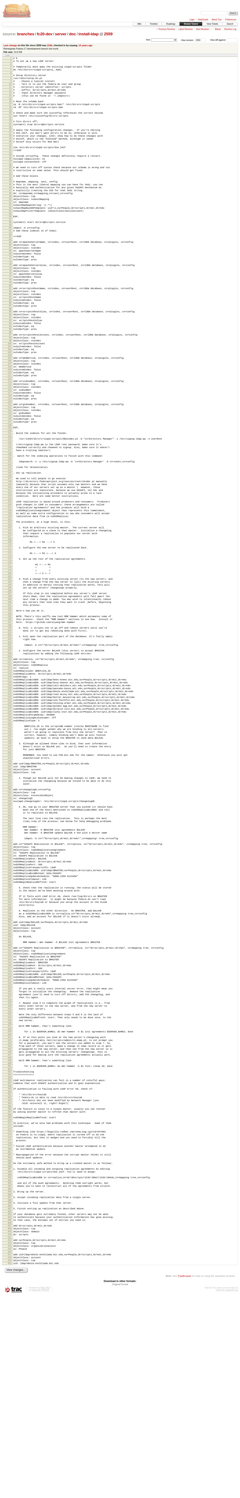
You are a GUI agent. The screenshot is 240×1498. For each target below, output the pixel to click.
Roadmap (170, 24)
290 (9, 1033)
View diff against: (224, 40)
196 (9, 714)
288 (9, 1027)
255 (9, 914)
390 (9, 1366)
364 (9, 1281)
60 (10, 256)
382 (9, 1340)
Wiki (139, 24)
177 (9, 649)
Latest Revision (185, 29)
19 (10, 119)
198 (9, 721)
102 (9, 400)
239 (9, 860)
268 (9, 958)
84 (10, 338)
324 (9, 1148)
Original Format (120, 1486)
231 (9, 834)
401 (9, 1401)
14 (10, 102)
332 (9, 1176)
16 (10, 109)
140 (9, 528)
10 (10, 88)
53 (10, 233)
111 (9, 431)
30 (10, 156)
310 (9, 1099)
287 (9, 1023)
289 (9, 1030)
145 (9, 543)
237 (9, 854)
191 (9, 697)
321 (9, 1138)
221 (9, 798)
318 (9, 1128)
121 (9, 465)
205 (9, 743)
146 (9, 547)
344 (9, 1215)
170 (9, 628)
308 (9, 1093)
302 (9, 1073)
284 (9, 1013)
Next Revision (202, 29)
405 (9, 1414)
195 (9, 710)
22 (10, 129)
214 (9, 773)
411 (9, 1434)
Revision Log (230, 29)
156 (9, 581)
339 (9, 1198)
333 (9, 1178)
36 (10, 175)
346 (9, 1222)
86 (10, 345)
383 (9, 1343)
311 (9, 1103)
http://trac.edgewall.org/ (227, 1492)
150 (9, 560)
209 (9, 756)
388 (9, 1359)
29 (10, 152)
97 (10, 382)
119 (9, 458)
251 (9, 901)
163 (9, 605)
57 (10, 247)
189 (9, 690)
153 (9, 571)
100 (9, 393)
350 (9, 1235)
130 (9, 496)
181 (9, 664)
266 (9, 951)
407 (9, 1420)
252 (9, 904)
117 (9, 451)
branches (25, 34)
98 (10, 386)
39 (10, 185)
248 (9, 891)
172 (9, 634)
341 (9, 1204)
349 (9, 1232)
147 (9, 550)
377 (9, 1324)
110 (9, 427)
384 (9, 1347)
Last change (10, 45)
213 (9, 770)
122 (9, 468)
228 (9, 823)
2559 (108, 34)
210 (9, 759)
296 (9, 1054)
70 (10, 289)
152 (9, 567)
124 (9, 475)
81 (10, 327)
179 (9, 657)
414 (9, 1444)
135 (9, 511)
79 (10, 321)
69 (10, 286)
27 (10, 145)
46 (10, 208)
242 (9, 871)
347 (9, 1226)
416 (9, 1451)
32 (10, 162)
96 (10, 379)
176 (9, 647)
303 (9, 1077)
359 (9, 1264)
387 (9, 1356)
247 (9, 887)
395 (9, 1382)
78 (10, 317)
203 (9, 737)
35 (10, 172)
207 (9, 749)
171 (9, 631)
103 (9, 403)
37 (10, 179)
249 (9, 894)
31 (10, 159)
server (60, 34)
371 (9, 1303)
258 (9, 925)
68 (10, 282)
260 (9, 932)
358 (9, 1261)
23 (10, 132)
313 (9, 1110)
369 (9, 1297)
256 (9, 917)
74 (10, 303)
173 (9, 637)
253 (9, 908)
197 (9, 717)
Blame (218, 29)
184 (9, 673)
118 (9, 455)
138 (9, 522)
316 (9, 1120)
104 (9, 407)
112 (9, 434)
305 (9, 1084)
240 (9, 864)
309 (9, 1096)
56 (10, 243)
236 (9, 851)
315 (9, 1117)
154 (9, 574)
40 (10, 189)
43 (10, 199)
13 (10, 99)
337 (9, 1192)
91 (10, 362)
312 (9, 1106)
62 (10, 263)
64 (10, 269)
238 (9, 858)
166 (9, 615)
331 (9, 1172)
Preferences (230, 19)
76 (10, 310)
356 (9, 1254)
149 (9, 557)
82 (10, 330)
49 (10, 219)
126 (9, 483)
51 (10, 226)
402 (9, 1404)
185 (9, 677)
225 (9, 812)
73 (10, 299)
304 (9, 1080)
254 (9, 911)
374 (9, 1313)
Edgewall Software (40, 1492)
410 (9, 1431)
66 (10, 275)
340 (9, 1202)
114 (9, 441)
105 (9, 410)
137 (9, 518)
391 (9, 1369)
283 (9, 1009)
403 (9, 1407)
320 (9, 1135)
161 (9, 598)
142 (9, 534)
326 (9, 1155)
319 (9, 1131)
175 (9, 643)
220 (9, 795)
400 (9, 1398)
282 (9, 1006)
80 (10, 324)
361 (9, 1270)
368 (9, 1294)
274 (9, 977)
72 (10, 297)
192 (9, 701)
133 (9, 505)
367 (9, 1291)
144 (9, 541)
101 (9, 396)
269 (9, 961)
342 (9, 1208)
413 (9, 1441)
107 (9, 417)
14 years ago (86, 45)
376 (9, 1320)
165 (9, 611)
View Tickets (212, 24)
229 (9, 827)
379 (9, 1330)
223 (9, 805)
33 (10, 166)
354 (9, 1248)
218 (9, 787)
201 (9, 730)
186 (9, 681)
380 (9, 1334)
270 (9, 965)
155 (9, 577)
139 (9, 524)
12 (10, 95)
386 (9, 1353)
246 (9, 884)
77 (10, 314)
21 (10, 126)
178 (9, 653)
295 (9, 1050)
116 (9, 448)
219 (9, 791)
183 (9, 670)
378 (9, 1327)
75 (10, 306)
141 (9, 531)
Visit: (148, 40)
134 (9, 508)
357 (9, 1258)
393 (9, 1376)
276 (9, 984)
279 (9, 995)
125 (9, 479)
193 (9, 704)
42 (10, 195)
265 (9, 948)
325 (9, 1152)
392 (9, 1372)
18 (10, 116)
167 (9, 618)
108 (9, 420)
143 (9, 537)
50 (10, 223)
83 (10, 334)
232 (9, 837)
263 (9, 941)
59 (10, 253)
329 (9, 1165)
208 (9, 753)
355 (9, 1251)
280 (9, 998)
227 (9, 819)
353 (9, 1244)
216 (9, 780)
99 (10, 389)
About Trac (217, 19)
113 (9, 437)
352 (9, 1242)
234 (9, 843)
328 (9, 1162)
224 (9, 809)
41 (10, 192)
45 (10, 205)
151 (9, 564)
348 (9, 1229)
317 (9, 1124)
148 (9, 553)
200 (9, 727)
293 (9, 1043)
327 (9, 1159)
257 (9, 921)
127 (9, 486)
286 (9, 1020)
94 (10, 372)
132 (9, 502)
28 (10, 149)
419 (9, 1461)
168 (9, 622)
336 (9, 1189)
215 (9, 777)
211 (9, 763)
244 (9, 877)
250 (9, 898)
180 (9, 660)
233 (9, 840)
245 (9, 881)
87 (10, 348)
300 (9, 1067)
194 (9, 707)
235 (9, 847)
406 (9, 1418)
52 (10, 230)
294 (9, 1047)
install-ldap (89, 34)
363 (9, 1277)
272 (9, 971)
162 (9, 601)
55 (10, 240)
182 (9, 666)
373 (9, 1310)
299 (9, 1063)
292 (9, 1039)
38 (10, 183)
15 (10, 106)
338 (9, 1195)
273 (9, 974)
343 (9, 1211)
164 (9, 607)
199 (9, 723)
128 (9, 490)
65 (10, 272)
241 (9, 868)
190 (9, 694)
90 (10, 358)
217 (9, 784)
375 (9, 1317)
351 (9, 1238)
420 (9, 1465)
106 (9, 413)
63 (10, 265)
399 (9, 1394)
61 (10, 259)
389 (9, 1363)
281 (9, 1002)
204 (9, 740)
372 (9, 1307)
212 (9, 766)
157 (9, 584)
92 (10, 365)
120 (9, 462)
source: (9, 34)
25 (10, 139)
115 (9, 444)
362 (9, 1274)
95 (10, 376)
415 (9, 1448)
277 (9, 988)
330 (9, 1169)
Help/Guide (203, 19)
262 (9, 938)
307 (9, 1090)
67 (10, 279)
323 (9, 1145)
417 (9, 1454)
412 (9, 1437)
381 (9, 1337)
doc (72, 34)
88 (10, 352)
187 (9, 683)
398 (9, 1392)
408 (9, 1424)
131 (9, 499)
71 (10, 293)
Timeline (153, 24)
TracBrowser (184, 1478)
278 (9, 991)
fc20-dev (44, 34)
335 (9, 1185)
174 (9, 640)
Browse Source (191, 24)
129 (9, 492)
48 (10, 216)
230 (9, 830)
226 (9, 816)
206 (9, 747)
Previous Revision (166, 29)
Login (191, 19)
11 (10, 92)
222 (9, 802)
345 (9, 1218)
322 (9, 1142)
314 (9, 1113)
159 (9, 591)
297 (9, 1056)
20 (10, 122)
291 (9, 1037)
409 (9, 1427)
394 (9, 1379)
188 (9, 687)
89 (10, 354)
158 (9, 588)
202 (9, 733)
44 (10, 201)
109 (9, 424)
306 (9, 1087)
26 (10, 142)
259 (9, 928)
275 (9, 981)
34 (10, 169)
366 (9, 1287)
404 (9, 1410)
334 (9, 1182)
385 (9, 1350)
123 (9, 472)
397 (9, 1388)
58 (10, 249)
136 (9, 515)
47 (10, 212)
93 (10, 369)
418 (9, 1458)
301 (9, 1070)
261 (9, 934)
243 (9, 874)
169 (9, 624)
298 (9, 1060)
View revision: (187, 40)
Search (230, 24)
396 (9, 1385)
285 (9, 1016)
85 (10, 341)
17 (10, 112)
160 (9, 595)
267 (9, 955)
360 (9, 1268)
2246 (49, 45)
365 (9, 1284)
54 (10, 237)
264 (9, 945)
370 (9, 1301)
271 (9, 968)
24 (10, 135)
